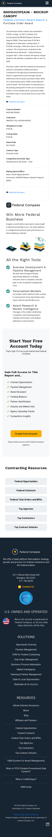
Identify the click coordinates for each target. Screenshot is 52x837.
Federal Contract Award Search (24, 20)
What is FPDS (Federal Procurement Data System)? (26, 770)
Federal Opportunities (26, 481)
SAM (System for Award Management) (26, 760)
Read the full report (17, 102)
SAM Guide (26, 787)
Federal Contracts (26, 490)
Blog (26, 715)
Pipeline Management (26, 649)
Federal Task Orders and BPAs (26, 499)
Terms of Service (32, 815)
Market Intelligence (26, 669)
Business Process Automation (26, 664)
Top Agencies (26, 509)
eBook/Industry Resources (26, 705)
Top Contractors (26, 518)
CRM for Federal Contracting (26, 654)
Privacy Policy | (20, 815)
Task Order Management (26, 659)
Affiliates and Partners (26, 720)
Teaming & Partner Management (26, 674)
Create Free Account (26, 433)
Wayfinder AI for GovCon (26, 684)
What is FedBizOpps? (26, 779)
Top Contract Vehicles (26, 527)
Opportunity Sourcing (26, 644)
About (26, 710)
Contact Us (28, 586)
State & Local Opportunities (26, 679)
